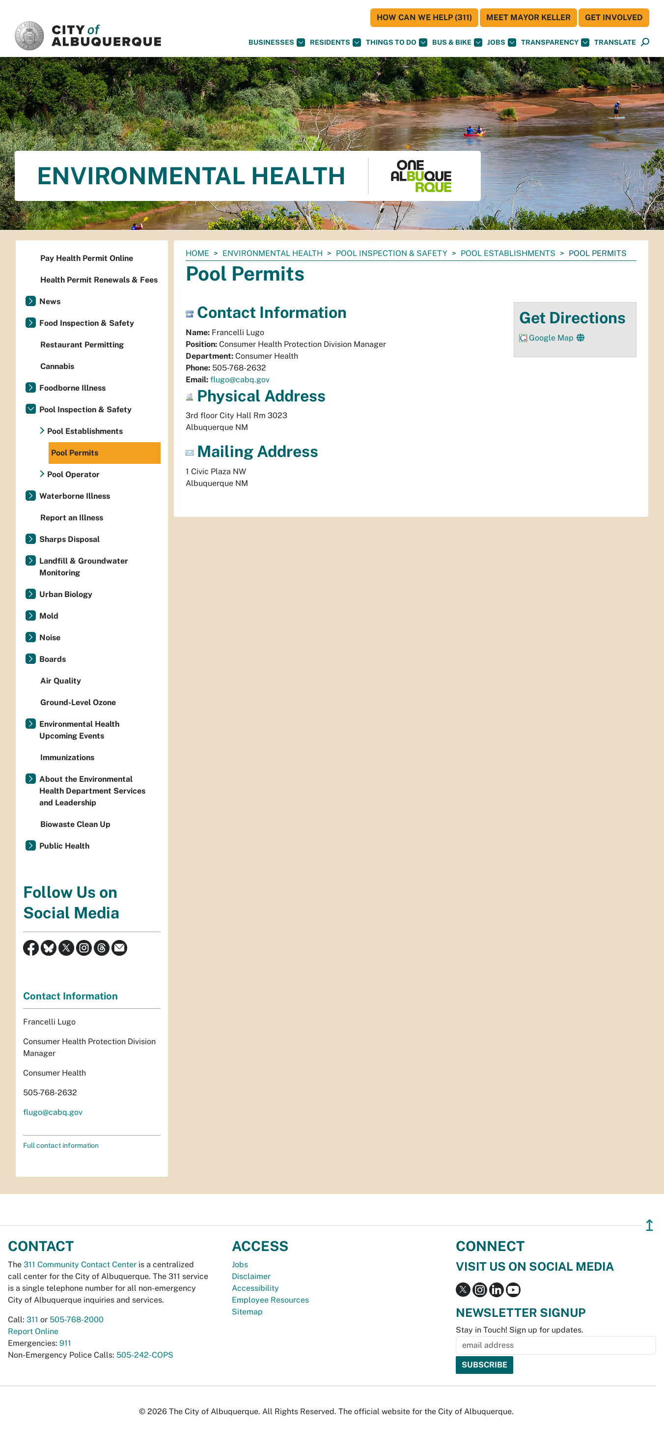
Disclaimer (251, 1276)
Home (197, 253)
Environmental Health (272, 253)
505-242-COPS (144, 1355)
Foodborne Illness (72, 388)
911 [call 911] (65, 1343)
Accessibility (255, 1288)
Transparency (555, 42)
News (49, 301)
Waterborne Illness (74, 496)
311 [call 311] (32, 1319)
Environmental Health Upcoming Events (79, 729)
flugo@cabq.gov (240, 379)
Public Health (64, 846)
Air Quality (60, 680)
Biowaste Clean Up (75, 824)
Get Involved (614, 17)
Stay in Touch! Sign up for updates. (519, 1330)
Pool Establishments (508, 253)
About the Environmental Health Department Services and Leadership (92, 790)
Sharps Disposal (69, 539)
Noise (49, 637)
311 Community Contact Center (80, 1264)
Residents (335, 42)
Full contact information (61, 1145)
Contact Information (70, 996)
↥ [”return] (649, 1225)
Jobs (501, 42)
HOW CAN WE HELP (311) (424, 17)
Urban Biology (65, 594)
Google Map (552, 337)
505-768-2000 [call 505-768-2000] (77, 1319)
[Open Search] (645, 42)
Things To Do (396, 42)
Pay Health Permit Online (86, 258)
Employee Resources (270, 1300)
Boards (52, 659)
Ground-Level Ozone (78, 702)
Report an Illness (71, 517)
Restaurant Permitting (82, 344)
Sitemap (247, 1311)
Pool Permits (74, 452)
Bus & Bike (457, 42)
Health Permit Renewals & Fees (99, 280)
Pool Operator (73, 474)
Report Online (33, 1331)
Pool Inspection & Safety (391, 253)
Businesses (277, 42)
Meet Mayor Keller (528, 17)
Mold (48, 616)
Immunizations (67, 757)
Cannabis (57, 366)
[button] (615, 42)
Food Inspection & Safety (86, 323)
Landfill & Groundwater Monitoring (83, 566)
